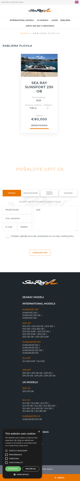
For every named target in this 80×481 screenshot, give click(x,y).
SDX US (26, 388)
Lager (54, 20)
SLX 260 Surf (28, 361)
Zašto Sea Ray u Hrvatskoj (40, 26)
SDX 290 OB (38, 329)
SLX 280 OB (40, 411)
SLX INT (26, 358)
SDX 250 (49, 326)
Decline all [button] (31, 469)
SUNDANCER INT (31, 342)
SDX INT (26, 323)
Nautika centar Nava (12, 2)
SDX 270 (26, 326)
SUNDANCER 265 (30, 345)
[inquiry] (55, 218)
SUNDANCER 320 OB (32, 350)
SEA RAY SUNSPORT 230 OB (39, 87)
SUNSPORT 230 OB (31, 315)
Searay (25, 33)
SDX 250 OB (37, 326)
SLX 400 (26, 408)
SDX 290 (26, 329)
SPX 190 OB (37, 373)
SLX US (26, 400)
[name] (17, 218)
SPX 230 (38, 376)
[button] (22, 474)
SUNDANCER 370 (30, 353)
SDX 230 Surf (42, 337)
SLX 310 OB (27, 406)
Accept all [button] (13, 469)
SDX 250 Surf (29, 331)
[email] (10, 227)
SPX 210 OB (27, 376)
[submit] (40, 253)
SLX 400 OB (37, 408)
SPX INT (26, 370)
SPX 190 (26, 373)
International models (22, 20)
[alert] (22, 453)
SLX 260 (41, 361)
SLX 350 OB (49, 406)
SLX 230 (26, 403)
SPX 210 (47, 373)
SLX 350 (38, 406)
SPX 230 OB (49, 376)
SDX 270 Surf (29, 334)
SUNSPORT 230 (29, 313)
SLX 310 (44, 403)
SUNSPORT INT (30, 310)
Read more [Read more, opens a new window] (23, 445)
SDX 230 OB (28, 337)
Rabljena (65, 20)
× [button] (39, 432)
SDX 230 (41, 334)
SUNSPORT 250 (29, 318)
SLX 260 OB (27, 411)
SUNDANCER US (31, 416)
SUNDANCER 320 (30, 348)
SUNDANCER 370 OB (32, 419)
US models (42, 20)
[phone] (25, 227)
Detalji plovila (39, 125)
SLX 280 (35, 403)
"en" (77, 2)
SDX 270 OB (43, 331)
